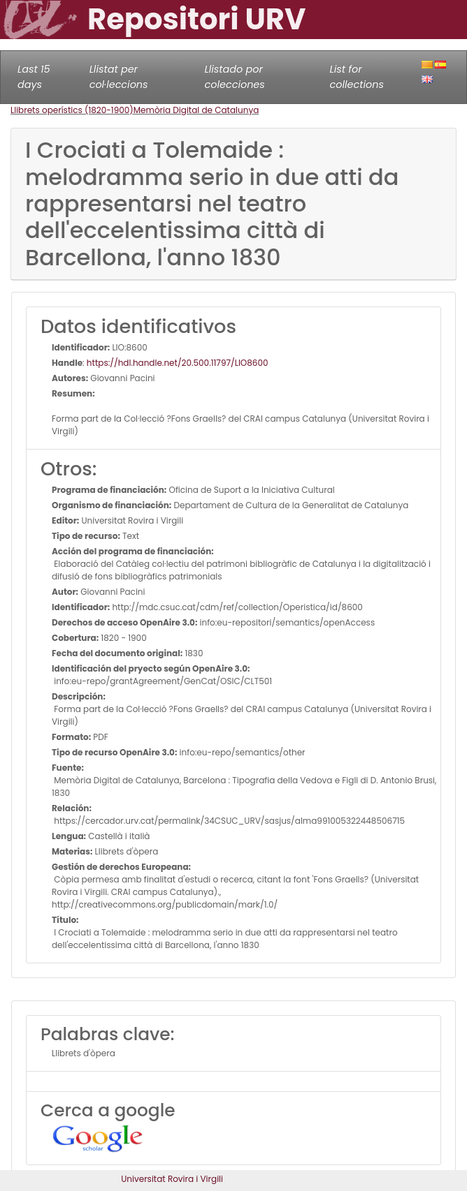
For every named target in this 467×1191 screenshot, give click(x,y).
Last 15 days (33, 76)
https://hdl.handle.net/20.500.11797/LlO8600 (177, 363)
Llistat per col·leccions (118, 76)
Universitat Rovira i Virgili (172, 1179)
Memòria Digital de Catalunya (196, 110)
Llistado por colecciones (235, 76)
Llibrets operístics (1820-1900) (72, 110)
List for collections (357, 76)
